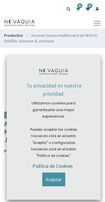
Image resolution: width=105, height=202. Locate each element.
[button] (91, 62)
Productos (13, 35)
